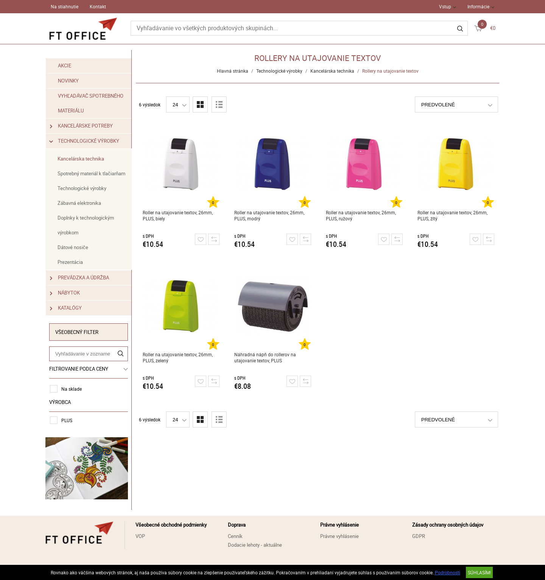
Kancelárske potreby (81, 125)
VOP (140, 536)
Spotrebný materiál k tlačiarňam (91, 173)
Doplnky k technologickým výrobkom (86, 225)
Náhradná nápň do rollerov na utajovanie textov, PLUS (265, 357)
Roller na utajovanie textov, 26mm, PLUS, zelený (178, 357)
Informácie (478, 6)
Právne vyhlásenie (339, 536)
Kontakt (98, 6)
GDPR (418, 536)
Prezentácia (70, 262)
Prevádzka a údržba (79, 277)
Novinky (68, 80)
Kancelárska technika (81, 158)
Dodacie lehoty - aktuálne (255, 544)
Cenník (235, 536)
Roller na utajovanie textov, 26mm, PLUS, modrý (269, 215)
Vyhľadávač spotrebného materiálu (90, 103)
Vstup (445, 6)
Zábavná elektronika (79, 203)
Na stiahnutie (64, 6)
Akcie (64, 65)
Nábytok (65, 292)
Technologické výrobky (84, 141)
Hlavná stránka (232, 71)
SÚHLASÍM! (479, 572)
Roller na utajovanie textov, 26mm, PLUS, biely (178, 215)
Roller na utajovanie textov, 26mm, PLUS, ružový (361, 215)
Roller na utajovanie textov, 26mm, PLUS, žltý (452, 215)
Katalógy (66, 308)
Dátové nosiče (73, 247)
